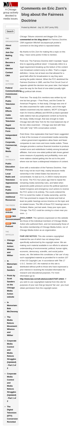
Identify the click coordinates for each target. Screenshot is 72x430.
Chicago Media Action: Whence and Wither (11, 248)
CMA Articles (10, 210)
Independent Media (11, 136)
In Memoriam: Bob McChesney (12, 307)
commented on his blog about (34, 39)
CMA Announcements (11, 217)
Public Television (10, 102)
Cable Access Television (10, 118)
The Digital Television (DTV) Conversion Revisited (12, 414)
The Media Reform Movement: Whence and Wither (12, 326)
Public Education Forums (10, 166)
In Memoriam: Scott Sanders (12, 265)
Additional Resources (10, 198)
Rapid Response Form (10, 128)
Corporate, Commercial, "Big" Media (11, 146)
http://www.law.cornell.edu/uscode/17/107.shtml (42, 279)
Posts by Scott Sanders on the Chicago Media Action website (11, 286)
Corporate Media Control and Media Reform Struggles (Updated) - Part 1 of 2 (11, 387)
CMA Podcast (10, 224)
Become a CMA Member (10, 65)
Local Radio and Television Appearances (11, 178)
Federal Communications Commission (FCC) (11, 92)
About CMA (8, 47)
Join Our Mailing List (9, 55)
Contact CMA (9, 74)
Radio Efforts (8, 109)
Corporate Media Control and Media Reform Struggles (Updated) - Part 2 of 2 (11, 354)
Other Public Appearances (11, 190)
